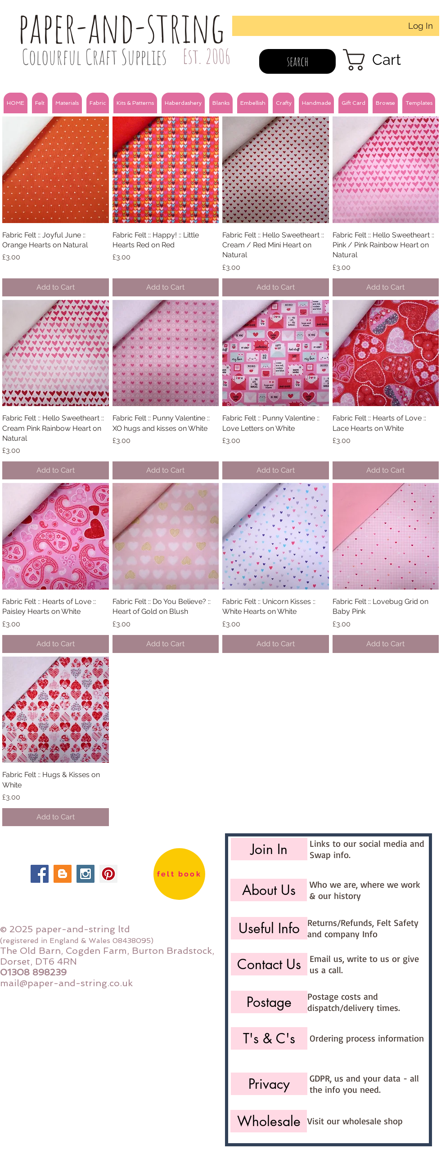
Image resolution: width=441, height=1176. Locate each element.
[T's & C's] (269, 1038)
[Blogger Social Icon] (63, 874)
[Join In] (269, 849)
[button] (40, 103)
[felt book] (179, 874)
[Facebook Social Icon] (40, 874)
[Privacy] (269, 1084)
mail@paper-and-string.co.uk (66, 983)
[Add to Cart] (55, 287)
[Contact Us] (269, 964)
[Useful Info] (269, 928)
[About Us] (268, 890)
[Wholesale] (268, 1121)
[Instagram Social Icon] (85, 874)
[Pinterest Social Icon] (108, 874)
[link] (384, 60)
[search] (297, 61)
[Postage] (269, 1002)
